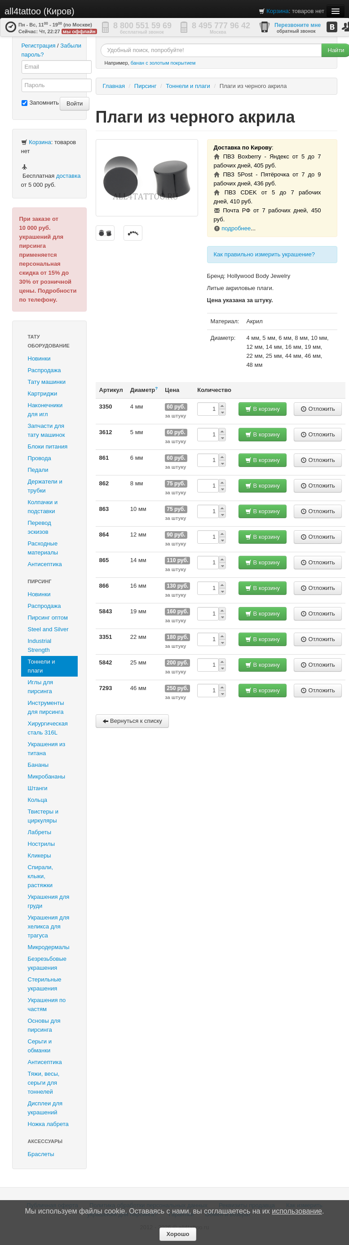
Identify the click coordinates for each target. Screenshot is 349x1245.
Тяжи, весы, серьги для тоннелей (44, 1082)
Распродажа (44, 370)
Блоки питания (48, 446)
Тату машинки (47, 381)
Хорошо (177, 1234)
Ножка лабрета (48, 1124)
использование (297, 1211)
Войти (74, 103)
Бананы (38, 764)
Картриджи (42, 393)
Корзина (277, 11)
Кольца (38, 799)
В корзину (262, 408)
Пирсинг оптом (48, 617)
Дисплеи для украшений (45, 1108)
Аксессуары (45, 1141)
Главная (114, 86)
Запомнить (40, 102)
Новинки (39, 358)
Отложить (317, 408)
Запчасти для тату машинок (46, 430)
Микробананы (47, 776)
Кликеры (39, 855)
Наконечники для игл (45, 410)
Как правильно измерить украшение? (264, 254)
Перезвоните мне (297, 25)
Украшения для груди (49, 901)
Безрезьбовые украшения (47, 963)
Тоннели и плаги (41, 666)
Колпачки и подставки (43, 507)
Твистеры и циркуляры (43, 816)
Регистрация (39, 45)
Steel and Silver (48, 629)
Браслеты (41, 1154)
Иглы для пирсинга (40, 687)
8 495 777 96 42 (221, 25)
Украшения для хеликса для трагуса (49, 926)
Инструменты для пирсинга (46, 707)
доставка (68, 175)
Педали (38, 469)
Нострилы (41, 843)
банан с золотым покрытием (163, 63)
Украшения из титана (47, 749)
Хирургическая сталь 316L (48, 728)
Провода (39, 458)
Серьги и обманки (40, 1046)
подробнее (236, 228)
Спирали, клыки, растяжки (40, 876)
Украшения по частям (47, 1004)
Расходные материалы (43, 548)
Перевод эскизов (39, 527)
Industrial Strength (40, 645)
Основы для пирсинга (44, 1025)
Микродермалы (49, 947)
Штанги (38, 788)
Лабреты (40, 832)
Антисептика (45, 564)
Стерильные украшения (45, 984)
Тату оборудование (49, 341)
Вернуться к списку (132, 720)
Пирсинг (40, 581)
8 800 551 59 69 (142, 25)
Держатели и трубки (45, 486)
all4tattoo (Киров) (39, 11)
